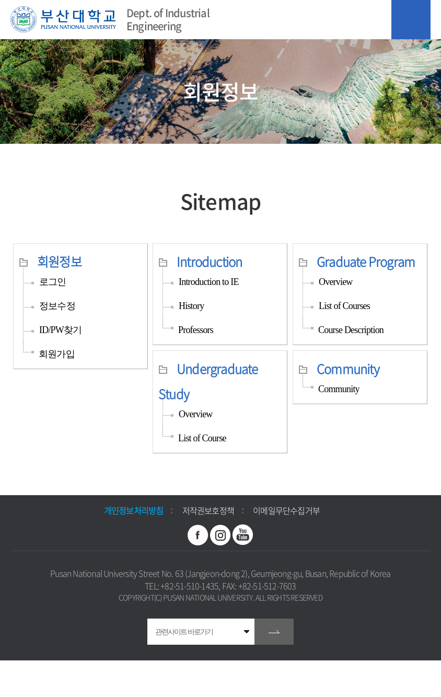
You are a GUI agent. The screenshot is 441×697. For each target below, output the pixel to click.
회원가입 (57, 354)
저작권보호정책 (208, 510)
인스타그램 (220, 534)
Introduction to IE (209, 282)
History (191, 306)
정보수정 (57, 306)
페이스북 (198, 534)
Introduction (209, 261)
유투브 (243, 534)
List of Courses (344, 306)
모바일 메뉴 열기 (411, 19)
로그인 (52, 282)
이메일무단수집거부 (286, 510)
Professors (195, 330)
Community (348, 368)
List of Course (202, 438)
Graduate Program (366, 261)
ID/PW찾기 (60, 330)
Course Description (351, 330)
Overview (336, 282)
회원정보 (59, 261)
